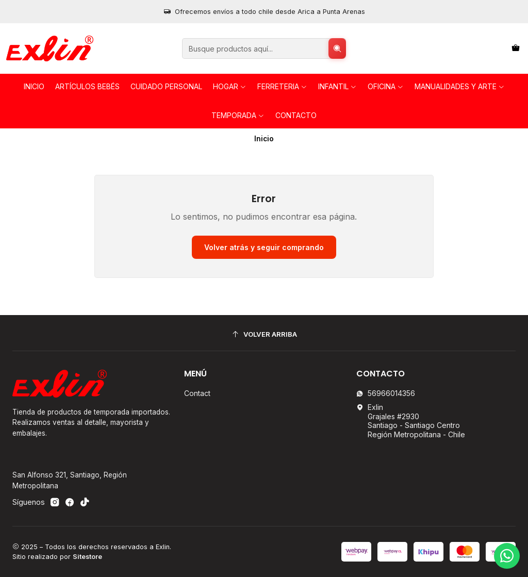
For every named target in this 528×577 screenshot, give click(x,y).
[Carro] (515, 48)
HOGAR (229, 86)
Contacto (296, 115)
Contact (197, 393)
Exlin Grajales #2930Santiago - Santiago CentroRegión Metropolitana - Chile (410, 421)
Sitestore (87, 556)
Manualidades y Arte (460, 86)
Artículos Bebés (87, 86)
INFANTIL (337, 86)
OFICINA (386, 86)
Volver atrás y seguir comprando (264, 247)
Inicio (34, 86)
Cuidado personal (166, 86)
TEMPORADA (238, 115)
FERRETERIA (282, 86)
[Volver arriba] (264, 334)
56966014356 (385, 393)
